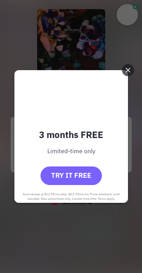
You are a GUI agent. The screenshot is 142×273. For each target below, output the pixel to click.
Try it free (71, 175)
